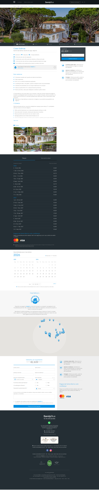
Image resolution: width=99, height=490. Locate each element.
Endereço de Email (17, 372)
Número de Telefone (39, 372)
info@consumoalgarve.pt (37, 479)
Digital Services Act (63, 457)
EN (82, 2)
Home (15, 6)
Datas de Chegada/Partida (19, 377)
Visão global (21, 44)
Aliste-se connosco (75, 2)
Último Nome (38, 367)
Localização (78, 44)
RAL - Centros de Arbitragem (59, 475)
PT (84, 2)
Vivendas (20, 2)
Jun (54, 283)
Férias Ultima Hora (28, 2)
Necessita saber (46, 158)
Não (47, 382)
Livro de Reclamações (49, 472)
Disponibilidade (64, 44)
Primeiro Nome (17, 367)
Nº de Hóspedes (38, 377)
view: (30, 284)
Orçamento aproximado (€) (20, 388)
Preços (49, 44)
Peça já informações (34, 406)
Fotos (35, 44)
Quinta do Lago (24, 6)
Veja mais (16, 120)
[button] (49, 334)
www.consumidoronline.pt (48, 479)
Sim (36, 382)
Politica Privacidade (36, 457)
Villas (18, 6)
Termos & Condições (45, 457)
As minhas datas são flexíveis (21, 382)
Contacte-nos (60, 456)
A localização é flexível (19, 385)
